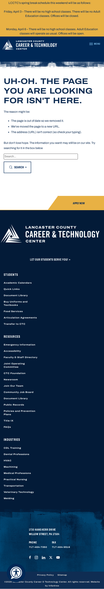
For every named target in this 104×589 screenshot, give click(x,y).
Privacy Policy (45, 575)
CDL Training (12, 448)
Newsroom (11, 379)
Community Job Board (19, 392)
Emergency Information (19, 344)
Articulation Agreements (20, 317)
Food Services (13, 311)
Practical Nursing (15, 479)
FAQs (7, 427)
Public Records (14, 404)
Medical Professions (17, 473)
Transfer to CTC (14, 324)
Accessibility (12, 351)
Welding (9, 498)
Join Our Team (13, 386)
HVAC (7, 460)
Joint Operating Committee (14, 365)
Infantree (54, 586)
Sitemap (62, 575)
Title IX (9, 420)
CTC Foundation (15, 373)
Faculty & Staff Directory (20, 357)
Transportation (14, 485)
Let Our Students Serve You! (49, 259)
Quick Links (12, 289)
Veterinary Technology (19, 492)
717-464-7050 (38, 547)
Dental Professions (16, 454)
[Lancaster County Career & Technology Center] (29, 45)
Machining (11, 467)
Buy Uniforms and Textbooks (16, 303)
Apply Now (79, 203)
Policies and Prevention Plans (19, 413)
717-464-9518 (61, 547)
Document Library (16, 295)
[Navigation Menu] (94, 44)
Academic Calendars (18, 283)
